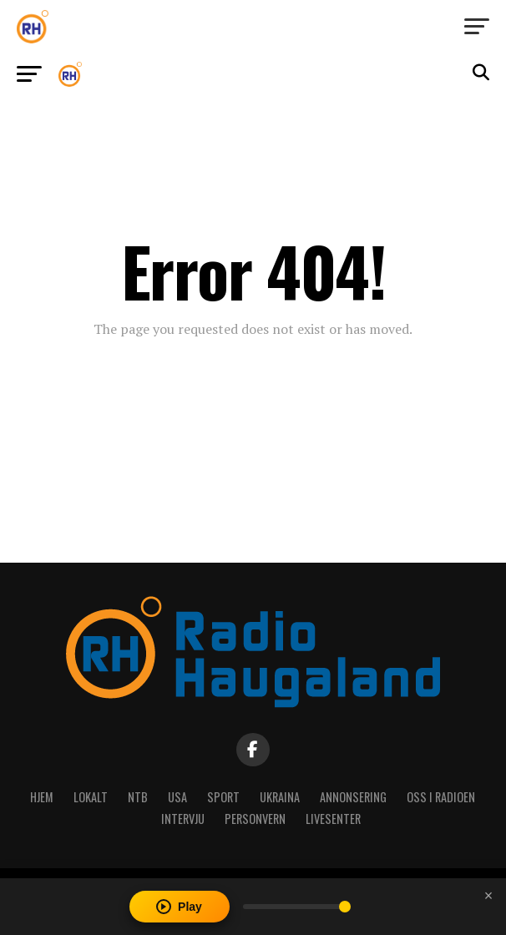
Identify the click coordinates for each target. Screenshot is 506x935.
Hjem (41, 797)
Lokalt (90, 797)
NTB (138, 797)
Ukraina (280, 797)
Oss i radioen (441, 797)
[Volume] (297, 906)
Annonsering (353, 797)
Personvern (255, 818)
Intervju (183, 818)
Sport (223, 797)
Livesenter (333, 818)
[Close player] (488, 896)
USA (177, 797)
